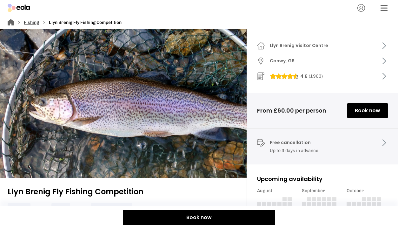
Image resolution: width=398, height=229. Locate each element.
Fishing (31, 22)
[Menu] (384, 8)
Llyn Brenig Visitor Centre (299, 45)
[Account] (361, 8)
